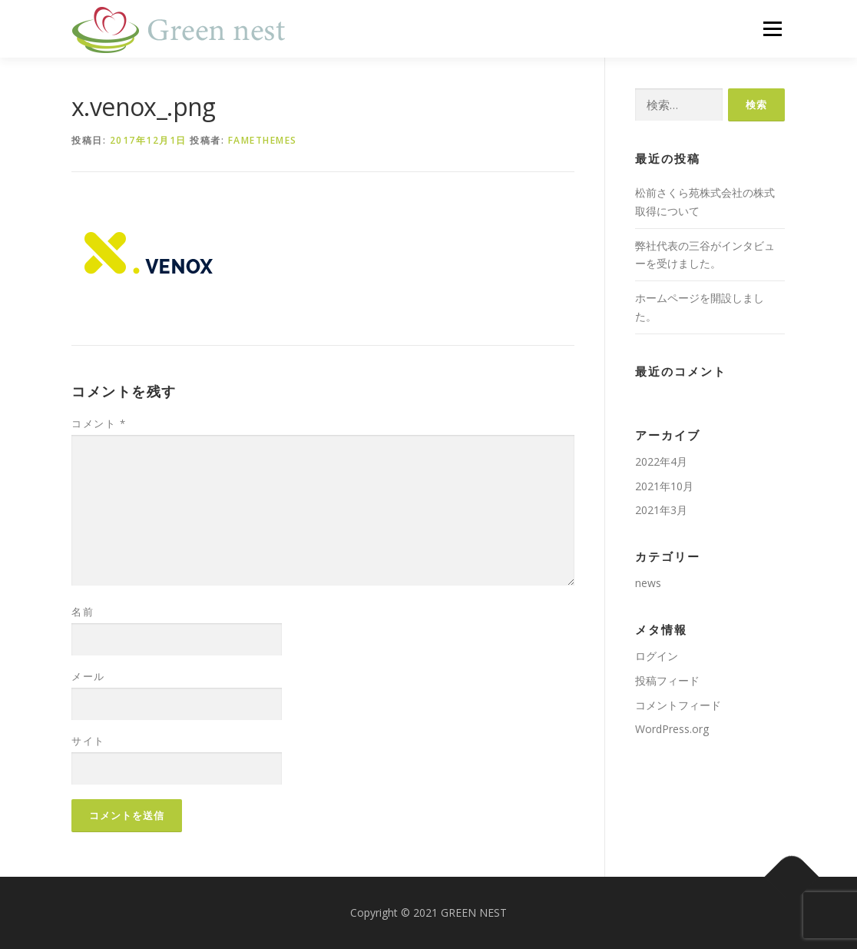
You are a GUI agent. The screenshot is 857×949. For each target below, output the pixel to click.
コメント (98, 423)
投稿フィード (667, 680)
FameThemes (262, 140)
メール (88, 676)
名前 (82, 612)
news (648, 583)
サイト (88, 741)
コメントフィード (678, 705)
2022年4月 (661, 461)
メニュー (772, 29)
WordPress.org (672, 729)
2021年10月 (664, 486)
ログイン (656, 656)
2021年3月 (661, 510)
